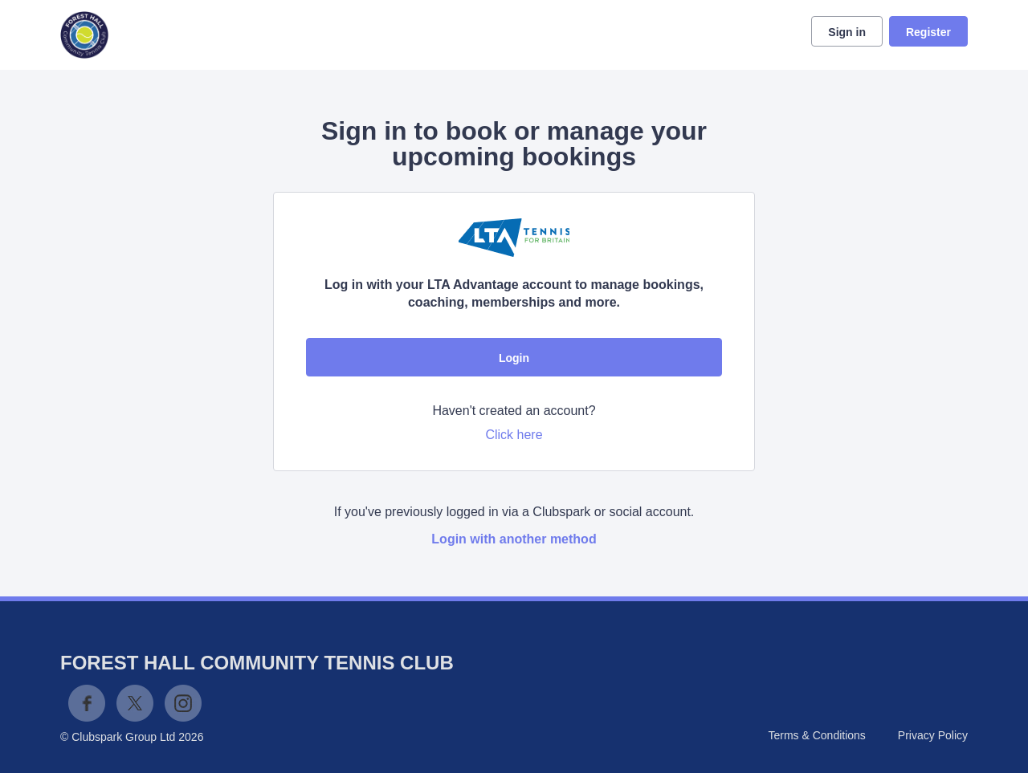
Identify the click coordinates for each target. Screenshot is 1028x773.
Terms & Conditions (816, 735)
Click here (513, 434)
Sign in (847, 32)
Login (514, 358)
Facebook (86, 703)
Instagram (183, 703)
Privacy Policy (933, 735)
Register (928, 32)
